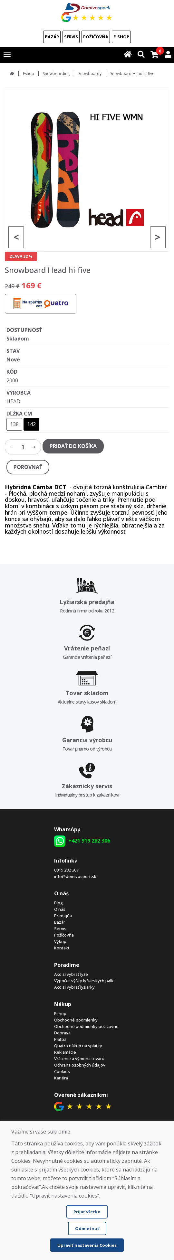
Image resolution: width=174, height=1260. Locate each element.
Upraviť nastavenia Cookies (87, 1245)
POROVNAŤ (28, 467)
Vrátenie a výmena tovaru (79, 1058)
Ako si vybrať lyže (71, 974)
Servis (71, 37)
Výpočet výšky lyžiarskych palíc (84, 981)
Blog (58, 903)
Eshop (28, 73)
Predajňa (63, 916)
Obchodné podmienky (76, 1020)
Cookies (62, 1071)
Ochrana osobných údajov (79, 1065)
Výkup (60, 941)
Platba (60, 1039)
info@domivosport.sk (75, 876)
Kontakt (62, 948)
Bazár (52, 37)
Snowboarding (56, 73)
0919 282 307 (66, 870)
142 (31, 424)
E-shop (121, 37)
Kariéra (61, 1078)
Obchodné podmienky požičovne (86, 1026)
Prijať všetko (87, 1212)
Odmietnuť (87, 1228)
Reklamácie (65, 1052)
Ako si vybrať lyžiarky (74, 987)
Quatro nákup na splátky (78, 1046)
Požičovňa (95, 37)
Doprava (62, 1033)
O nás (59, 909)
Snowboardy (90, 73)
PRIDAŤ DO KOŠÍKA (73, 446)
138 (14, 424)
